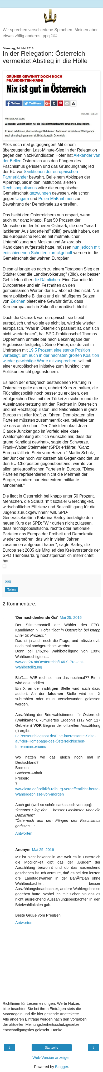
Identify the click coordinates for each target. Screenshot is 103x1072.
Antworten (23, 833)
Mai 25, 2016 (71, 617)
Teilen (11, 590)
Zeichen (18, 301)
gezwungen (40, 193)
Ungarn (22, 198)
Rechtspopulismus (20, 188)
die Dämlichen (46, 280)
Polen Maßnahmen (56, 198)
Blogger (61, 1067)
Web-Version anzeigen (51, 1057)
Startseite (51, 1047)
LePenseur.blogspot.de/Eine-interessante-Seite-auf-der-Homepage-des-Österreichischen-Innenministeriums (55, 741)
